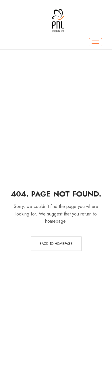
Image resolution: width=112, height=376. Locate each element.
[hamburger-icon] (95, 42)
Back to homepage (56, 243)
